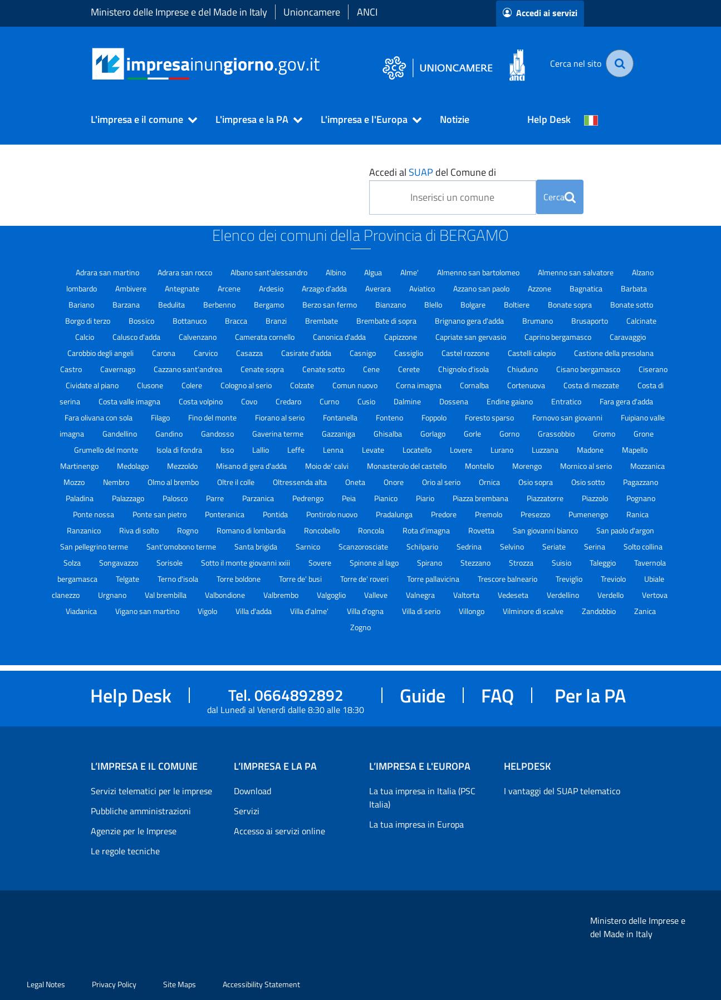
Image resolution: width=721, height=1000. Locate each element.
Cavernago (118, 369)
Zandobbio (599, 611)
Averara (379, 288)
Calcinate (641, 320)
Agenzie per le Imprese (133, 831)
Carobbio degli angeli (101, 353)
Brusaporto (590, 320)
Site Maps (179, 984)
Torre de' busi (301, 579)
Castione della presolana (614, 353)
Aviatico (422, 288)
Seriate (554, 546)
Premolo (489, 514)
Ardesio (272, 288)
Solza (72, 562)
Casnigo (363, 353)
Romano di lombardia (252, 530)
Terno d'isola (179, 579)
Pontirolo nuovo (332, 514)
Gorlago (433, 433)
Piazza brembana (481, 498)
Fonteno (390, 417)
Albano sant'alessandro (269, 272)
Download (252, 791)
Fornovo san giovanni (568, 417)
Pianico (386, 498)
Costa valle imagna (130, 401)
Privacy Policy (114, 984)
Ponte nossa (94, 514)
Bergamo (270, 304)
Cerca (559, 197)
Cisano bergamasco (589, 369)
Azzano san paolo (482, 288)
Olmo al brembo (174, 482)
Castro (72, 369)
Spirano (430, 562)
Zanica (645, 611)
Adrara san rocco (186, 272)
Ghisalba (389, 433)
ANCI (367, 11)
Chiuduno (523, 369)
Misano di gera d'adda (252, 466)
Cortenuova (527, 385)
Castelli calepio (532, 353)
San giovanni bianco (546, 530)
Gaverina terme (278, 433)
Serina (595, 546)
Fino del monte (213, 417)
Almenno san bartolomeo (479, 272)
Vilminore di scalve (534, 611)
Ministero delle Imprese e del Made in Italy (179, 11)
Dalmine (408, 401)
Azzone (540, 288)
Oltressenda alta (300, 482)
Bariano (82, 304)
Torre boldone (239, 579)
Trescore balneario (508, 579)
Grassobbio (557, 433)
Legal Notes (46, 984)
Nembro (117, 482)
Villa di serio (422, 611)
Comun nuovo (355, 385)
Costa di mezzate (592, 385)
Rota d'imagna (427, 530)
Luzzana (546, 450)
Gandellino (120, 433)
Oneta (356, 482)
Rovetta (482, 530)
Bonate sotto (631, 304)
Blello (434, 304)
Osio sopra (536, 482)
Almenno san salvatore (576, 272)
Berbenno (220, 304)
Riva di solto (139, 530)
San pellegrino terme (95, 546)
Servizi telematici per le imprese (151, 791)
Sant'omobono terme (182, 546)
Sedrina (470, 546)
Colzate (303, 385)
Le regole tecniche (125, 851)
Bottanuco (190, 320)
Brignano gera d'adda (470, 320)
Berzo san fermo (330, 304)
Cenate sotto (324, 369)
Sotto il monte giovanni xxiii (246, 562)
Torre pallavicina (434, 579)
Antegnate (183, 288)
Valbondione (226, 595)
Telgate (128, 579)
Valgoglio (332, 595)
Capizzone (401, 337)
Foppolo (434, 417)
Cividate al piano (93, 385)
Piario (426, 498)
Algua (374, 272)
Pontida (276, 514)
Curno (330, 401)
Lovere (462, 450)
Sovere (320, 562)
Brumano (538, 320)
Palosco (176, 498)
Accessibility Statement (261, 984)
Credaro (289, 401)
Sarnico (309, 546)
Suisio (562, 562)
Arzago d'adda (325, 288)
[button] (139, 119)
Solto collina (643, 546)
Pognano (640, 498)
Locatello (418, 450)
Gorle (473, 433)
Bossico (142, 320)
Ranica (637, 514)
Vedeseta (514, 595)
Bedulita (172, 304)
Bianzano (391, 304)
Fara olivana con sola (99, 417)
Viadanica (82, 611)
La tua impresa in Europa (416, 824)
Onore (394, 482)
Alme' (410, 272)
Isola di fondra (180, 450)
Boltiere (517, 304)
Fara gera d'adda (626, 401)
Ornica (490, 482)
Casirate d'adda (307, 353)
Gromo (605, 433)
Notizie (454, 119)
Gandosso (218, 433)
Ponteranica (225, 514)
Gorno (510, 433)
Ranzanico (84, 530)
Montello (480, 466)
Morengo (527, 466)
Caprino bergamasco (558, 337)
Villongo (472, 611)
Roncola (372, 530)
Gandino (169, 433)
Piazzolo (596, 498)
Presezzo (536, 514)
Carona (164, 353)
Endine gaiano (510, 401)
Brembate (322, 320)
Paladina (80, 498)
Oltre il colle (236, 482)
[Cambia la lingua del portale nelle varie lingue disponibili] (591, 119)
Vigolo (208, 611)
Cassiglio (409, 353)
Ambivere (131, 288)
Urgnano (113, 595)
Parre (215, 498)
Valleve (376, 595)
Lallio (261, 450)
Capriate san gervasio (471, 337)
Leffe (296, 450)
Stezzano (476, 562)
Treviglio (570, 579)
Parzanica (259, 498)
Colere (193, 385)
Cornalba (475, 385)
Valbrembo (281, 595)
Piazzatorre (546, 498)
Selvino (513, 546)
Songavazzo (119, 562)
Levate (374, 450)
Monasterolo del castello (407, 466)
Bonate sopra (571, 304)
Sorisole (170, 562)
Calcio (85, 337)
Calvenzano (198, 337)
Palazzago (129, 498)
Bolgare (473, 304)
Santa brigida (256, 546)
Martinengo (80, 466)
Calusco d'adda (137, 337)
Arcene (230, 288)
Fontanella (341, 417)
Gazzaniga (339, 433)
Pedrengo (308, 498)
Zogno (360, 627)
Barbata (634, 288)
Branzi (277, 320)
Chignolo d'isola (464, 369)
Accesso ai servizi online (279, 831)
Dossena (454, 401)
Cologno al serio (246, 385)
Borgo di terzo (88, 320)
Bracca (237, 320)
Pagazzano (640, 482)
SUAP (421, 172)
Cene (372, 369)
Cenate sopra (263, 369)
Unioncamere (311, 11)
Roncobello (322, 530)
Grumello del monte (107, 450)
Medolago (133, 466)
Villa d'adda (254, 611)
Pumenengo (589, 514)
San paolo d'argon (625, 530)
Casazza (250, 353)
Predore (444, 514)
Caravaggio (628, 337)
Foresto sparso (490, 417)
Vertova (655, 595)
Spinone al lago (375, 562)
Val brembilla (166, 595)
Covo (250, 401)
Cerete (409, 369)
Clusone (151, 385)
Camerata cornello (265, 337)
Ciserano (653, 369)
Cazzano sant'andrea (189, 369)
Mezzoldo (183, 466)
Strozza (522, 562)
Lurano (503, 450)
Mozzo (74, 482)
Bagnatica (587, 288)
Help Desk (549, 119)
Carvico (206, 353)
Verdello (611, 595)
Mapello (635, 450)
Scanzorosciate (364, 546)
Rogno (188, 530)
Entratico (567, 401)
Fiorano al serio (280, 417)
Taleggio (603, 562)
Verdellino (564, 595)
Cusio (367, 401)
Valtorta (467, 595)
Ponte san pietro (160, 514)
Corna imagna (419, 385)
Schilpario (423, 546)
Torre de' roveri (365, 579)
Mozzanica (647, 466)
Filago (161, 417)
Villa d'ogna (366, 611)
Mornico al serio (587, 466)
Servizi (246, 811)
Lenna (334, 450)
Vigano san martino (148, 611)
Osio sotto (588, 482)
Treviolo (614, 579)
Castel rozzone (466, 353)
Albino (336, 272)
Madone (591, 450)
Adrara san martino (108, 272)
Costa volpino (201, 401)
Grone (644, 433)
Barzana (126, 304)
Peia (349, 498)
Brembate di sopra (387, 320)
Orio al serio (442, 482)
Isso (228, 450)
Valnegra (421, 595)
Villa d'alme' (310, 611)
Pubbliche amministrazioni (141, 811)
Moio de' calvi (327, 466)
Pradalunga (395, 514)
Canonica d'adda (340, 337)
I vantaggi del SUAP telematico (562, 791)
